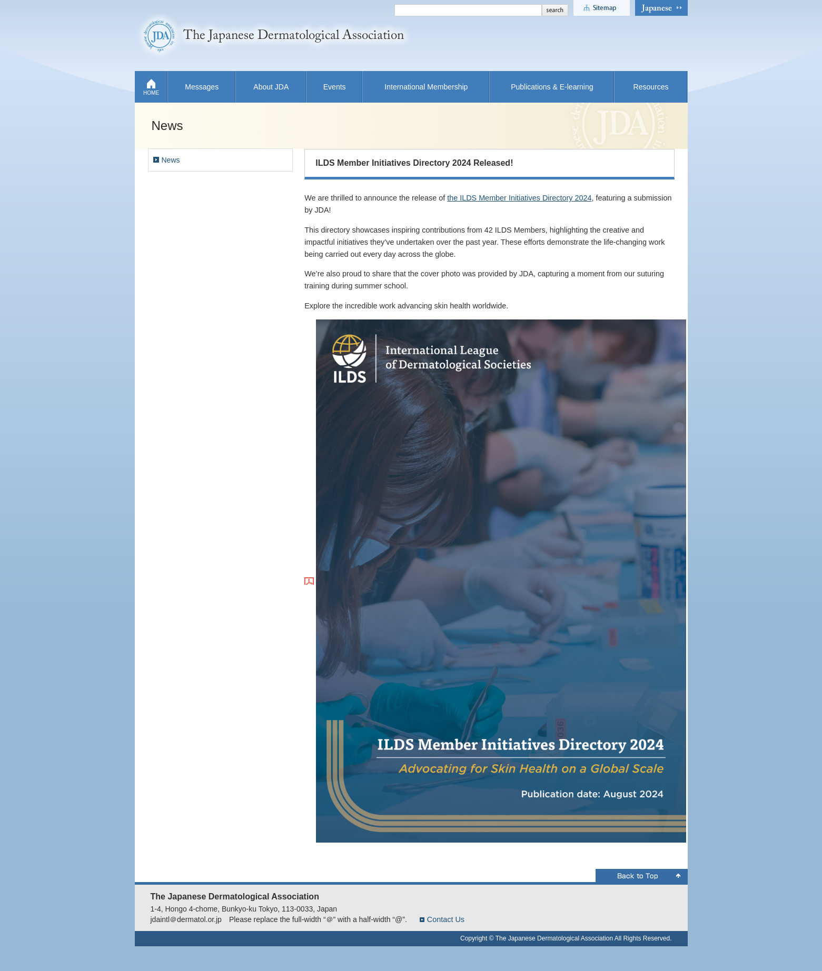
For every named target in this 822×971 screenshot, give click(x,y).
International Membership (426, 87)
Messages (202, 87)
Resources (651, 87)
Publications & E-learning (552, 87)
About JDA (271, 87)
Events (334, 87)
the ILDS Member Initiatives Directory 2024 (519, 198)
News (171, 160)
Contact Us (445, 919)
